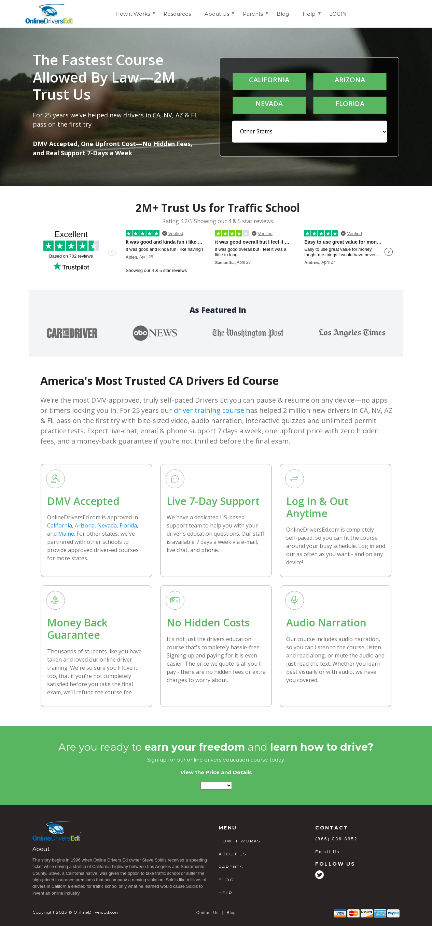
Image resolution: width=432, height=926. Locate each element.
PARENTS (231, 866)
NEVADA (269, 103)
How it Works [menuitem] (133, 16)
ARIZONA (350, 79)
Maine (66, 533)
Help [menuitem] (309, 16)
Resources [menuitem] (177, 14)
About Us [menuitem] (217, 16)
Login (394, 13)
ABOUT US (232, 853)
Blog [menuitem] (283, 14)
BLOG (226, 879)
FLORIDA (349, 103)
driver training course (209, 410)
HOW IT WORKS (240, 840)
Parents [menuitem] (253, 16)
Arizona (85, 525)
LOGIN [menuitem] (338, 14)
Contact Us (207, 912)
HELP (226, 892)
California (59, 525)
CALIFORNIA (269, 79)
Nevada (107, 525)
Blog (231, 912)
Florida (128, 525)
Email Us (327, 852)
